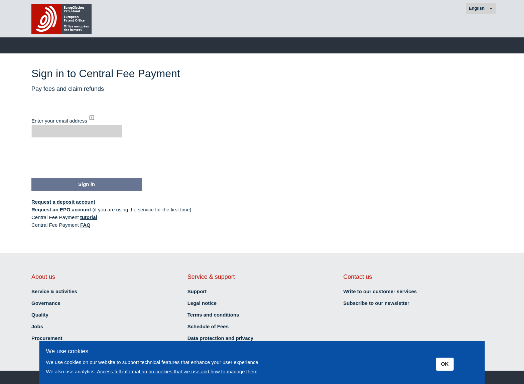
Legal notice (202, 303)
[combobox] (481, 8)
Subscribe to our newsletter (376, 303)
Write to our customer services (380, 291)
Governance (45, 303)
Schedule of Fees (208, 326)
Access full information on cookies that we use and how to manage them (177, 371)
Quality (39, 315)
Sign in (86, 184)
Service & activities (54, 291)
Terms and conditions (213, 315)
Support (197, 291)
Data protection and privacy (220, 338)
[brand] (61, 19)
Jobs (37, 326)
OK (445, 364)
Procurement (46, 338)
